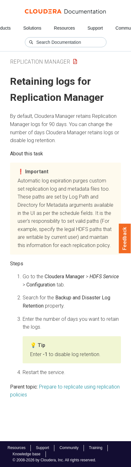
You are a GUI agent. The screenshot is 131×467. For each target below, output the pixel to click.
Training (95, 448)
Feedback (125, 238)
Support (95, 28)
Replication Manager (40, 61)
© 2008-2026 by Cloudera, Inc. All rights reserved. (54, 460)
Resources (64, 28)
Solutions (32, 28)
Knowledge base (27, 454)
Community (69, 448)
